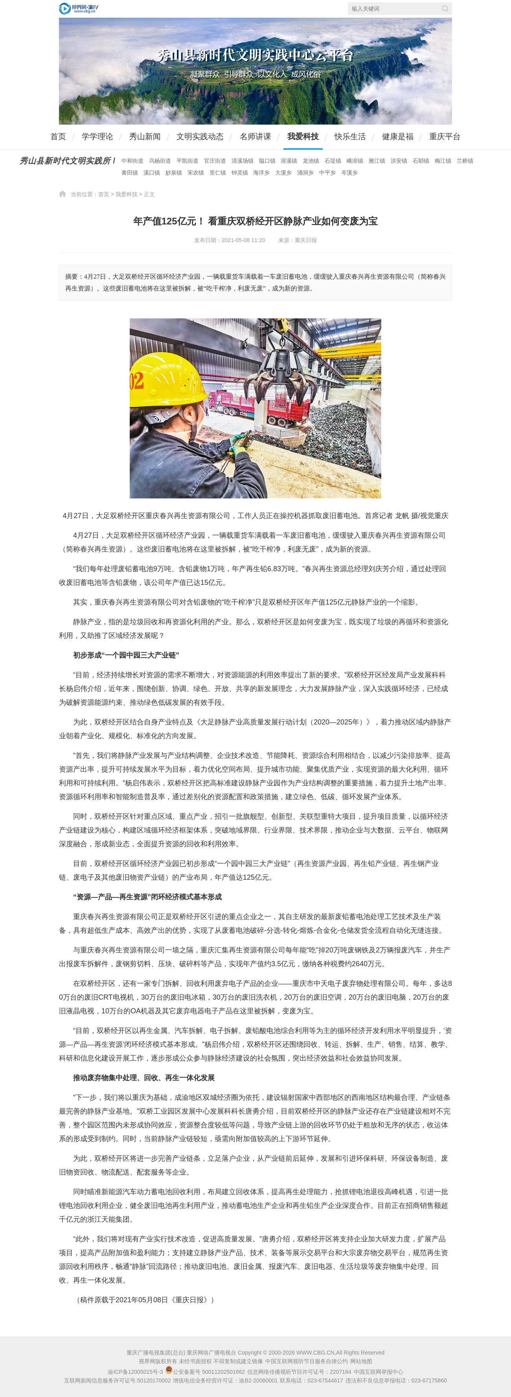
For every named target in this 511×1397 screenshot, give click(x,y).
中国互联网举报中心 (378, 1372)
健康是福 (398, 136)
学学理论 (97, 136)
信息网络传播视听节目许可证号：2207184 (299, 1372)
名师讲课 (255, 136)
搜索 (445, 8)
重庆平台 (445, 136)
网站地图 (361, 1361)
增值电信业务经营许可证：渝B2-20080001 (225, 1380)
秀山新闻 (145, 136)
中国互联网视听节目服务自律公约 (306, 1361)
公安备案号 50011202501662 (205, 1372)
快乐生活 (350, 136)
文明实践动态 (200, 136)
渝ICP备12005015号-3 (135, 1372)
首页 (58, 136)
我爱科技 (303, 136)
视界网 (78, 9)
